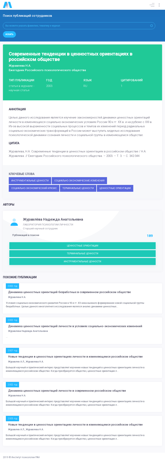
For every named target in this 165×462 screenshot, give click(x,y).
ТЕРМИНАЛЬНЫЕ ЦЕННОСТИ (78, 188)
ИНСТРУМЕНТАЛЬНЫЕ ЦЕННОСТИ (30, 180)
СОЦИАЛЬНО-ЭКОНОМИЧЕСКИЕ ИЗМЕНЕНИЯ (79, 180)
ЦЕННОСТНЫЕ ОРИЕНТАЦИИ (115, 188)
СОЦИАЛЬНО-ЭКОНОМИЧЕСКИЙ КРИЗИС (34, 188)
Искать (9, 34)
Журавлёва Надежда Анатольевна (53, 219)
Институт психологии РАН (25, 457)
